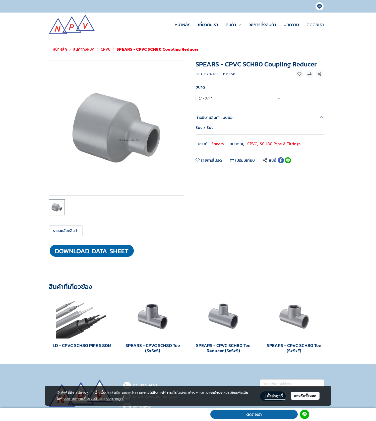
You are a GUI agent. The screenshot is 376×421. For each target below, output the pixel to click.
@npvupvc (142, 407)
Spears (217, 144)
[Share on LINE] (288, 160)
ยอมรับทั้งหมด (305, 395)
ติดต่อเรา (254, 414)
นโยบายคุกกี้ (115, 398)
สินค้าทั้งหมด (84, 49)
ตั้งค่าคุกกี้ (275, 395)
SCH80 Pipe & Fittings (280, 144)
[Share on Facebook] (281, 160)
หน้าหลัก (60, 49)
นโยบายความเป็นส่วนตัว (81, 398)
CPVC (105, 49)
